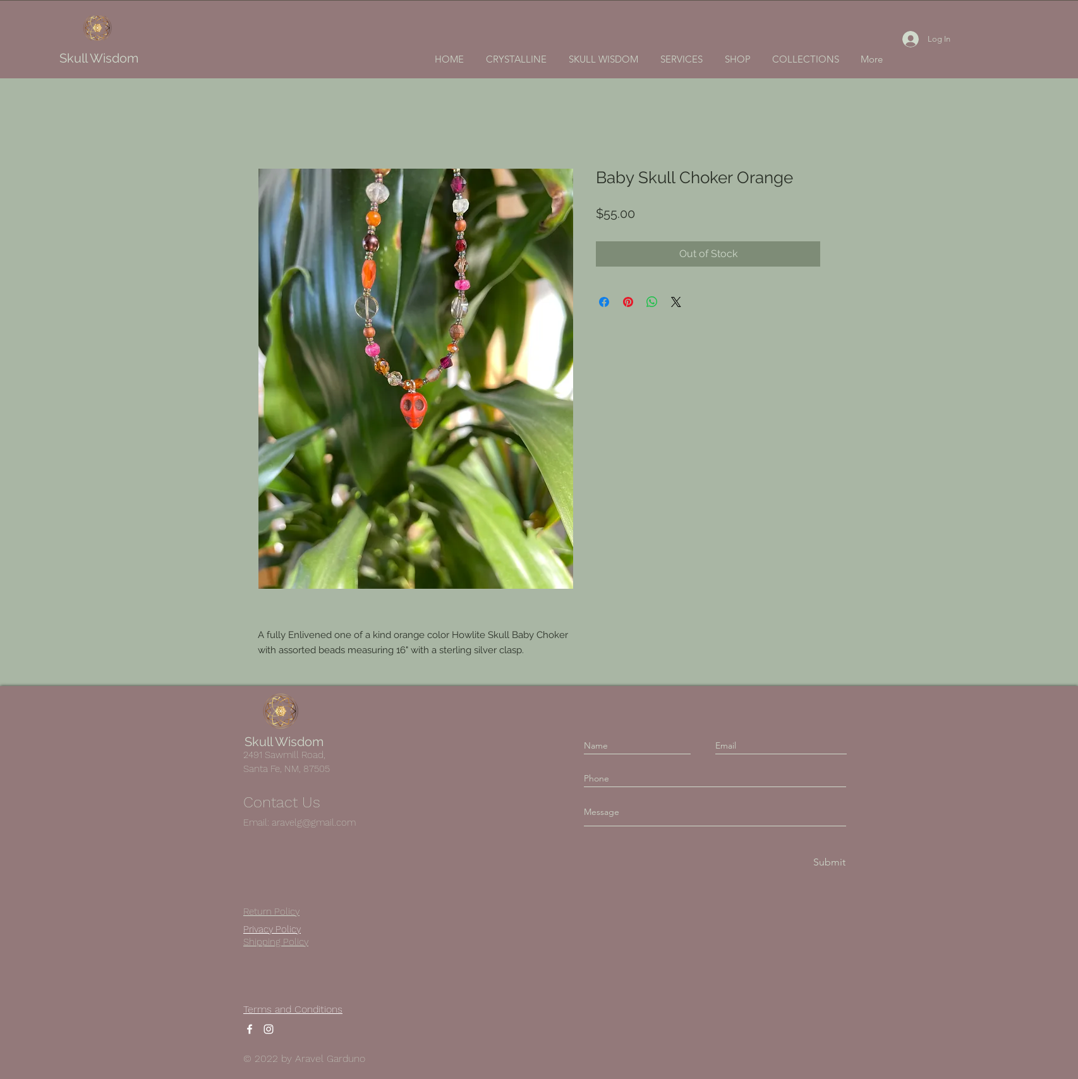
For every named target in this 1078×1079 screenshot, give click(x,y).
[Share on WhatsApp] (652, 302)
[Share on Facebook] (604, 302)
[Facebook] (249, 1029)
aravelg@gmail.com (314, 822)
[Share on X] (676, 302)
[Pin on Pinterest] (628, 302)
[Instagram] (268, 1029)
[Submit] (828, 863)
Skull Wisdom (98, 58)
